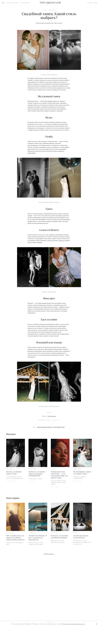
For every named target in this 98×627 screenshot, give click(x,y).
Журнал (91, 2)
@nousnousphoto (43, 202)
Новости (54, 468)
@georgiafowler (52, 292)
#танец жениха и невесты (45, 427)
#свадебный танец (59, 427)
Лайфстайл (32, 532)
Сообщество (12, 2)
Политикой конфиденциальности (74, 624)
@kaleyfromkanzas (54, 202)
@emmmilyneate (43, 406)
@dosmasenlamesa (52, 74)
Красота (75, 532)
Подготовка (10, 468)
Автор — (49, 416)
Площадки (24, 2)
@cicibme (43, 74)
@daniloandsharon (54, 406)
